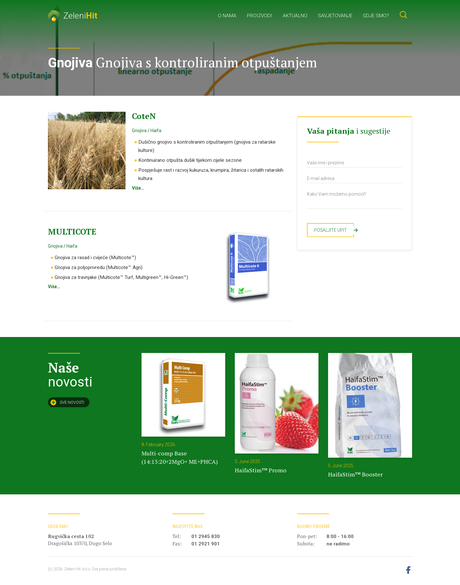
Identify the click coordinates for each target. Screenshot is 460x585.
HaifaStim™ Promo (261, 470)
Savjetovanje (335, 16)
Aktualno (295, 16)
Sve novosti (67, 402)
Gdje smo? (376, 16)
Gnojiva (139, 130)
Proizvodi (259, 16)
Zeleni (72, 15)
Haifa (155, 130)
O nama (227, 16)
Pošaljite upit (334, 230)
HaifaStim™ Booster (355, 474)
